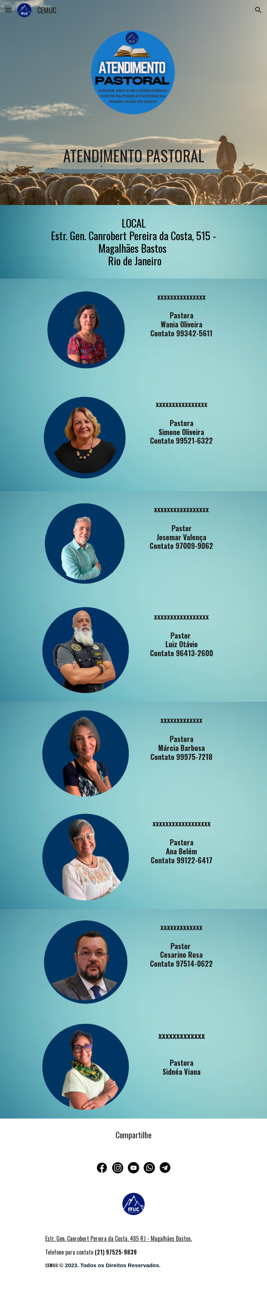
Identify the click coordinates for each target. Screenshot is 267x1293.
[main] (133, 155)
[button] (8, 10)
